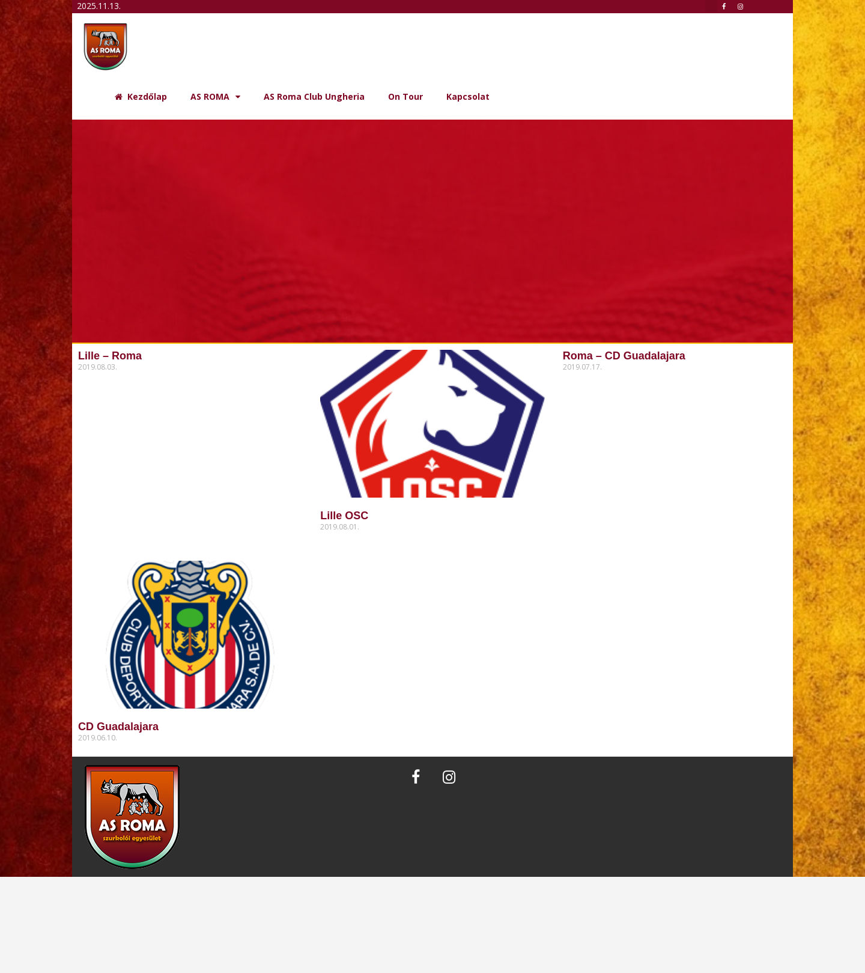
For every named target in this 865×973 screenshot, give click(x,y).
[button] (711, 6)
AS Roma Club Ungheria (314, 96)
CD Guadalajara (118, 727)
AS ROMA (215, 97)
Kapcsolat (468, 96)
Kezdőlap (141, 96)
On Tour (405, 96)
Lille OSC (344, 516)
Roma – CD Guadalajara (624, 356)
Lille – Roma (110, 356)
